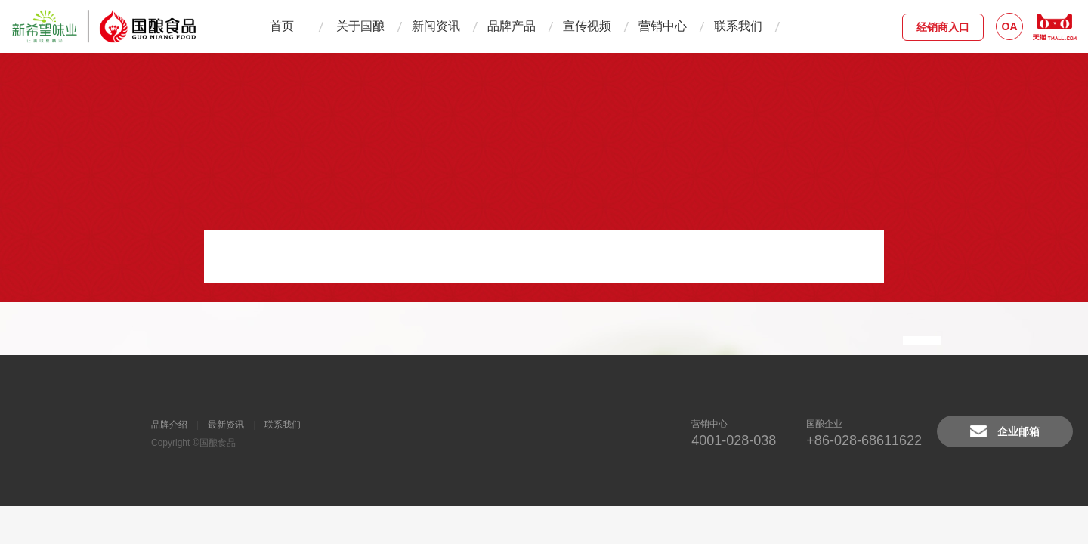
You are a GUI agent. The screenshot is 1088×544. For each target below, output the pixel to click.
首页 (282, 26)
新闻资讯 (436, 26)
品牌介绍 (169, 424)
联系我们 (738, 26)
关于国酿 (360, 26)
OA (1010, 26)
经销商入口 (942, 27)
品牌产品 (511, 26)
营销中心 (662, 26)
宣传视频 (587, 26)
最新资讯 (226, 424)
